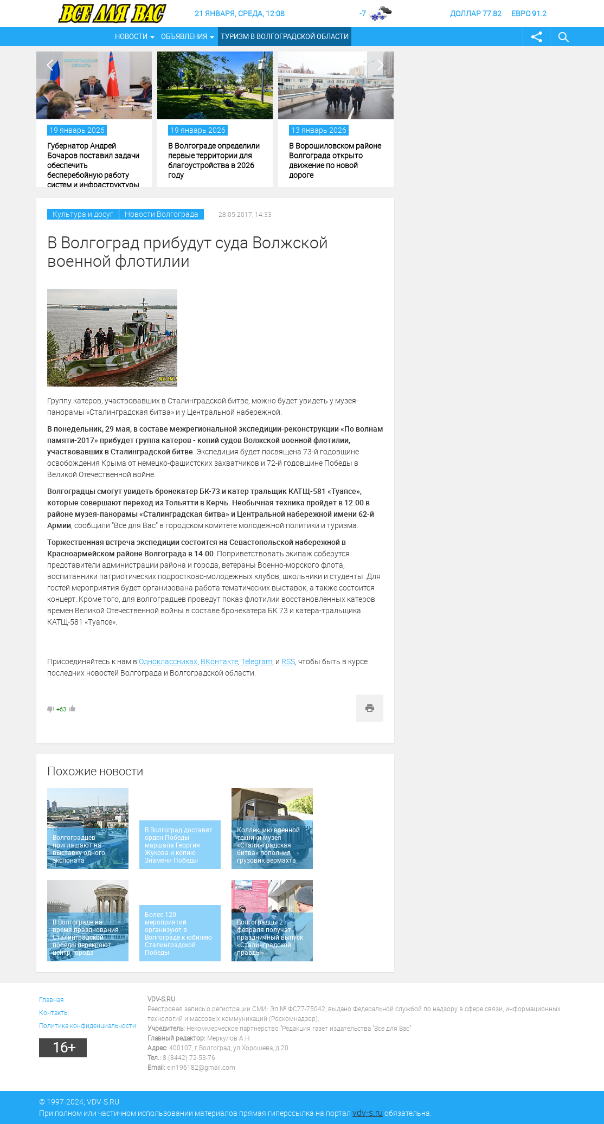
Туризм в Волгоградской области (285, 36)
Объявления (184, 36)
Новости (131, 36)
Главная (51, 999)
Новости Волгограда (161, 214)
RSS (288, 661)
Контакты (54, 1012)
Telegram (256, 661)
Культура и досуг (83, 214)
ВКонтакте (219, 661)
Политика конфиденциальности (87, 1025)
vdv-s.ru (367, 1113)
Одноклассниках (168, 661)
